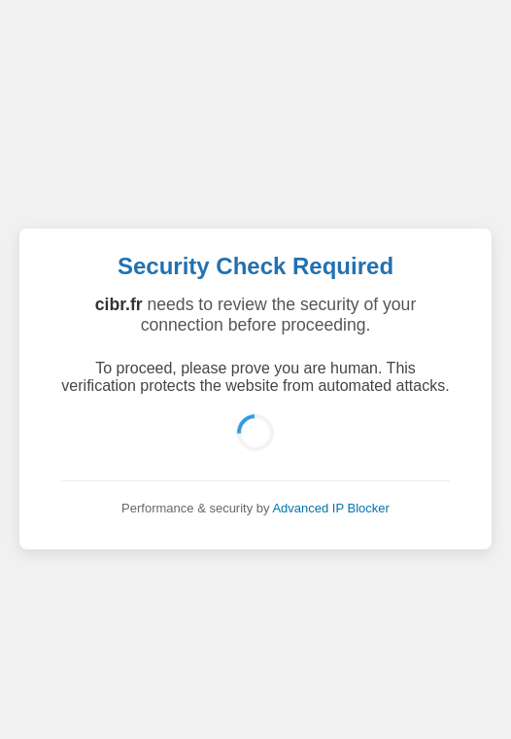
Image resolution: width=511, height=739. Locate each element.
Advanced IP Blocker (330, 508)
